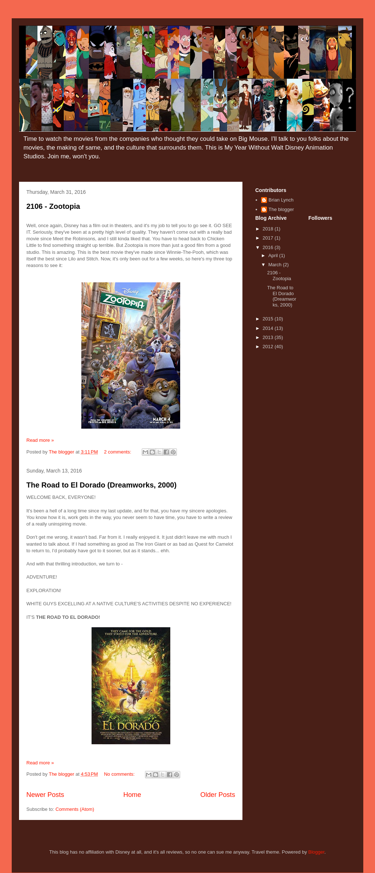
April (273, 255)
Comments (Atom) (75, 809)
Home (132, 794)
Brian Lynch (280, 200)
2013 (269, 337)
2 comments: (118, 452)
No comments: (120, 774)
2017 (269, 238)
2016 (269, 247)
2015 (269, 318)
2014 (269, 328)
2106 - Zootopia (53, 206)
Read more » (40, 440)
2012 (269, 346)
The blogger (281, 209)
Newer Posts (45, 794)
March (275, 264)
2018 (269, 229)
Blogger (316, 852)
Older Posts (217, 794)
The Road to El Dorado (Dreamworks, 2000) (101, 485)
